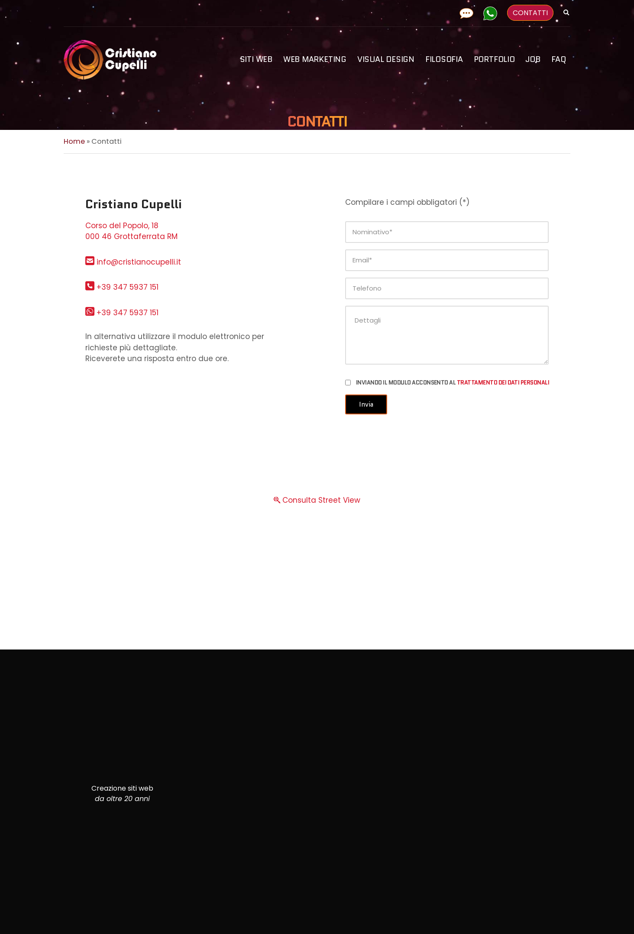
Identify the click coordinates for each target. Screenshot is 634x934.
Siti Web (256, 59)
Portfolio (494, 59)
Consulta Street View (317, 500)
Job (532, 59)
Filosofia (444, 59)
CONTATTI (530, 13)
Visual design (385, 59)
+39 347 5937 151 (121, 287)
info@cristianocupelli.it (133, 262)
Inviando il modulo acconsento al (452, 382)
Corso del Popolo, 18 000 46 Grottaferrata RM (131, 231)
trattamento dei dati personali (503, 382)
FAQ (558, 59)
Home (74, 141)
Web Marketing (314, 59)
